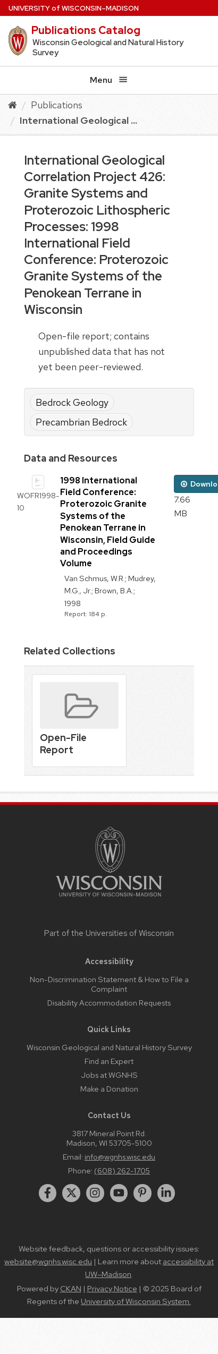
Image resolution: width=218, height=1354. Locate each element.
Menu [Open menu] (109, 80)
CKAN (70, 1288)
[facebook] (48, 1193)
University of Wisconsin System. (136, 1301)
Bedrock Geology (72, 402)
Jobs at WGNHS (109, 1075)
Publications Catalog (85, 30)
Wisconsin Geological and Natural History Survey (109, 1047)
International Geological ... (78, 120)
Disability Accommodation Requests (109, 1003)
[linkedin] (166, 1193)
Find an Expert (109, 1061)
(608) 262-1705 (122, 1170)
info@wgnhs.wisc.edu (120, 1157)
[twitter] (71, 1193)
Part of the (109, 933)
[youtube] (119, 1193)
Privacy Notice (112, 1288)
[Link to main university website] (109, 898)
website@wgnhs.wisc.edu (48, 1261)
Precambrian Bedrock (81, 422)
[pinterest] (142, 1193)
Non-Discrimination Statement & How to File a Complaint (109, 984)
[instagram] (95, 1193)
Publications (56, 105)
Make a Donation (109, 1089)
